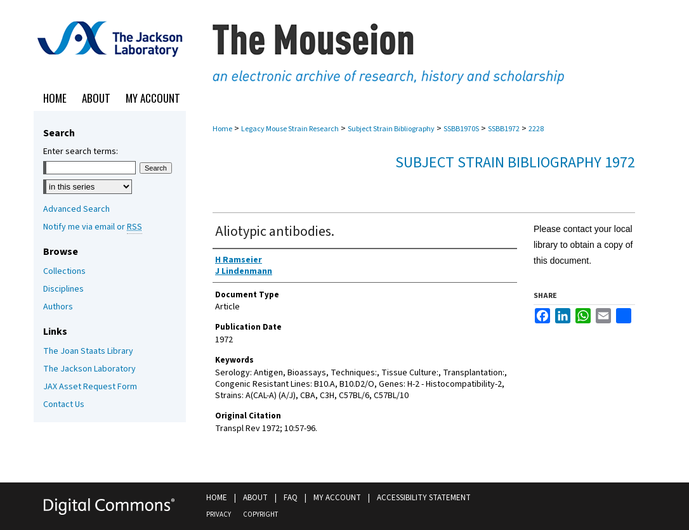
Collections (64, 271)
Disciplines (63, 289)
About (255, 497)
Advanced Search (76, 209)
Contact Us (63, 404)
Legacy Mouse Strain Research (290, 129)
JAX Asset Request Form (90, 386)
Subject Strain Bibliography (391, 129)
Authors (58, 307)
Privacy (218, 514)
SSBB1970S (461, 129)
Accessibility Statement (424, 497)
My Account (337, 497)
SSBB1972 (504, 129)
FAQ (291, 497)
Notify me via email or (92, 227)
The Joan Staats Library (88, 351)
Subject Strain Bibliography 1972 (515, 163)
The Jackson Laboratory (89, 369)
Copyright (260, 514)
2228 (536, 129)
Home (222, 129)
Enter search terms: (80, 151)
